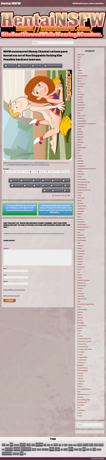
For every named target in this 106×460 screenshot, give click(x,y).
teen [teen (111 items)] (94, 449)
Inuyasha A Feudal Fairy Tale (83, 190)
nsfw (37, 185)
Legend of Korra (81, 208)
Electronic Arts (80, 126)
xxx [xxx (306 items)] (21, 453)
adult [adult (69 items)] (3, 445)
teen (47, 190)
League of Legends (81, 206)
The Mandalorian (81, 362)
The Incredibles (80, 352)
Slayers (79, 307)
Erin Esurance (80, 137)
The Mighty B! (80, 365)
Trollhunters (80, 378)
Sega (78, 301)
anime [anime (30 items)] (7, 445)
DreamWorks (80, 118)
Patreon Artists (81, 267)
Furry (78, 153)
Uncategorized (80, 381)
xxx (68, 190)
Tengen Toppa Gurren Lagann (84, 341)
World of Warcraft (81, 402)
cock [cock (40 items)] (45, 445)
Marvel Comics (80, 222)
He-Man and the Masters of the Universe (86, 168)
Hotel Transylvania (81, 179)
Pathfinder (79, 264)
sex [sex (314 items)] (84, 448)
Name (5, 268)
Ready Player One (81, 283)
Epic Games (80, 134)
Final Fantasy (80, 142)
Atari (78, 65)
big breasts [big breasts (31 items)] (16, 445)
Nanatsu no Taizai (81, 238)
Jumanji (79, 195)
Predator (79, 277)
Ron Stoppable (57, 185)
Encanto (79, 129)
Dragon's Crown (81, 115)
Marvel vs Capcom (81, 224)
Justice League (80, 198)
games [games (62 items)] (96, 445)
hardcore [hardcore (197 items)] (9, 449)
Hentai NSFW (11, 3)
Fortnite (79, 145)
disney (37, 180)
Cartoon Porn (11, 65)
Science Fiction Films (82, 299)
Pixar (78, 272)
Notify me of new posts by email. (11, 296)
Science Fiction (80, 296)
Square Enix (80, 317)
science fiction (80, 293)
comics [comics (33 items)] (48, 445)
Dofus (78, 113)
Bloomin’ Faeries (81, 83)
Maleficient (79, 214)
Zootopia (79, 415)
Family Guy (80, 139)
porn (46, 185)
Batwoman (80, 73)
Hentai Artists (80, 174)
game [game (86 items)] (91, 445)
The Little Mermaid (81, 360)
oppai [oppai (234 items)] (57, 449)
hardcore (57, 180)
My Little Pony (80, 235)
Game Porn (80, 155)
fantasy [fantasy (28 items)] (74, 445)
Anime (78, 62)
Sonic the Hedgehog (82, 309)
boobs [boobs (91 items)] (28, 445)
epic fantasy (80, 131)
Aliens (78, 60)
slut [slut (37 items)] (91, 449)
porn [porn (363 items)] (71, 448)
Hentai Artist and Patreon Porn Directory (74, 9)
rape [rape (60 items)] (80, 449)
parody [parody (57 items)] (66, 449)
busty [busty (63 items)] (33, 445)
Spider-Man (80, 312)
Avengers (79, 70)
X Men (78, 407)
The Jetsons (80, 354)
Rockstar (79, 291)
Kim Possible (38, 65)
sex (68, 185)
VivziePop (79, 386)
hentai (67, 180)
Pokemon (79, 275)
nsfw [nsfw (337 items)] (51, 448)
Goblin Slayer (80, 160)
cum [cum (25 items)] (52, 444)
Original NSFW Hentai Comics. (95, 9)
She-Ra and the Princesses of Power (85, 304)
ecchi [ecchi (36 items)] (60, 445)
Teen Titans (80, 336)
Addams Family (80, 54)
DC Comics (79, 99)
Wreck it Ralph (80, 405)
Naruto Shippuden (81, 240)
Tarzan (79, 333)
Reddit (68, 195)
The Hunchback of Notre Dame (84, 349)
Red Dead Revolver (81, 285)
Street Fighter (80, 322)
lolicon (28, 185)
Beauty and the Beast (82, 76)
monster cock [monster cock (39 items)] (45, 449)
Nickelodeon (80, 245)
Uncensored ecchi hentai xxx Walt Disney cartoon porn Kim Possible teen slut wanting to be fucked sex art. (37, 233)
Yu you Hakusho (81, 410)
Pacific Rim (79, 259)
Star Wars (79, 320)
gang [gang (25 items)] (3, 449)
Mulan (78, 232)
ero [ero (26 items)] (62, 445)
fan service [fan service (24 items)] (70, 444)
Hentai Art (79, 171)
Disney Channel (25, 65)
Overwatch (80, 256)
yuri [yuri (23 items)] (25, 453)
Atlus (78, 68)
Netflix (78, 243)
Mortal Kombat (81, 230)
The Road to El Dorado (82, 368)
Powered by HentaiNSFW (97, 458)
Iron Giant (79, 192)
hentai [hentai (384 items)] (17, 448)
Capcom (79, 91)
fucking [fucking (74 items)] (79, 445)
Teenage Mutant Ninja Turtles (84, 338)
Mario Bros (80, 219)
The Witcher (80, 373)
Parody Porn (80, 261)
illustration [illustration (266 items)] (26, 449)
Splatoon (79, 315)
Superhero (80, 328)
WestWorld (80, 397)
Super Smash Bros (81, 325)
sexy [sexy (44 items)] (88, 449)
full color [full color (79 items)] (85, 445)
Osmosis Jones (80, 253)
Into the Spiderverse (82, 184)
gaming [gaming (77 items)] (101, 445)
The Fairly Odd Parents (82, 346)
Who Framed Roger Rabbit (83, 399)
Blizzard (79, 81)
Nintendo (79, 248)
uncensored (58, 190)
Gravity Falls (80, 163)
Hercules (79, 176)
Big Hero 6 (79, 78)
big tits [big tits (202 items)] (23, 444)
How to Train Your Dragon (83, 182)
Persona (79, 269)
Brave (78, 89)
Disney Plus (80, 110)
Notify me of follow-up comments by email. (14, 290)
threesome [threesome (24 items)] (99, 449)
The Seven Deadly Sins (82, 370)
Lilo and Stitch (80, 211)
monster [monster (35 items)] (39, 449)
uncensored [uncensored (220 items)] (7, 453)
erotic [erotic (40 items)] (65, 445)
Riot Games (80, 288)
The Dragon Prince (81, 344)
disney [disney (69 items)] (56, 445)
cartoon (15, 180)
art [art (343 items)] (11, 444)
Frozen (79, 150)
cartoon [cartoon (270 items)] (39, 444)
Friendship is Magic (81, 147)
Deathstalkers (80, 102)
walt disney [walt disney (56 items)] (16, 453)
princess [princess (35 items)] (76, 449)
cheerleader (26, 180)
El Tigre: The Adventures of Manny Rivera (86, 123)
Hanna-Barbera (81, 166)
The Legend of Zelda (82, 357)
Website (5, 281)
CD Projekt (79, 97)
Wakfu (78, 392)
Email (5, 275)
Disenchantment (81, 105)
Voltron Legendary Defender (84, 389)
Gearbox (79, 158)
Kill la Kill (79, 200)
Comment (6, 248)
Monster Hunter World (82, 227)
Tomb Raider (80, 376)
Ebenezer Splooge (81, 121)
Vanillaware (80, 384)
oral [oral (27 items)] (62, 449)
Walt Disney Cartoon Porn (54, 65)
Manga (79, 216)
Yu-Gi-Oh (79, 413)
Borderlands (80, 86)
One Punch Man (80, 251)
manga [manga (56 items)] (34, 449)
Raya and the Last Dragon (83, 280)
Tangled (79, 330)
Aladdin (79, 57)
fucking (47, 180)
